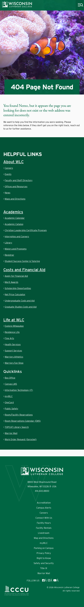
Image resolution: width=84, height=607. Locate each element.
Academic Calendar (15, 218)
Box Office (10, 378)
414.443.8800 (42, 491)
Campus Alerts (43, 507)
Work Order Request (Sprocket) (21, 439)
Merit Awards (11, 282)
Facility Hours (44, 523)
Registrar (9, 255)
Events (8, 174)
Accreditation (44, 502)
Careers (9, 168)
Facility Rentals (43, 528)
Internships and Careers (17, 236)
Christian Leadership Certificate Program (26, 230)
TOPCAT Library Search (17, 427)
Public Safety (11, 408)
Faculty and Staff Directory (18, 180)
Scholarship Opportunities (18, 288)
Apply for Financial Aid (16, 276)
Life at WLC (13, 319)
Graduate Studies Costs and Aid (21, 307)
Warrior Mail (11, 433)
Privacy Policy (44, 553)
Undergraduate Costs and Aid (20, 300)
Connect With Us (43, 518)
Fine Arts (9, 338)
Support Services (13, 350)
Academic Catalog (14, 224)
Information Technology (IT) (19, 390)
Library (8, 242)
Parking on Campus (43, 548)
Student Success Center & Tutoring (22, 261)
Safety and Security (44, 563)
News (7, 192)
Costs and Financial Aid (24, 269)
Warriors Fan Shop (14, 363)
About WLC (13, 161)
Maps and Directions (15, 199)
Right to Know (44, 558)
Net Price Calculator (15, 294)
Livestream (43, 533)
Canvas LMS (11, 384)
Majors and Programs (15, 249)
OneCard (9, 402)
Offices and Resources (16, 186)
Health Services (13, 344)
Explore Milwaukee (14, 326)
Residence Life (12, 332)
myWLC (9, 396)
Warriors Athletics (14, 357)
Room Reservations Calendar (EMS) (23, 421)
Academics (13, 211)
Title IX (43, 568)
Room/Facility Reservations (19, 414)
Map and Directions (43, 538)
